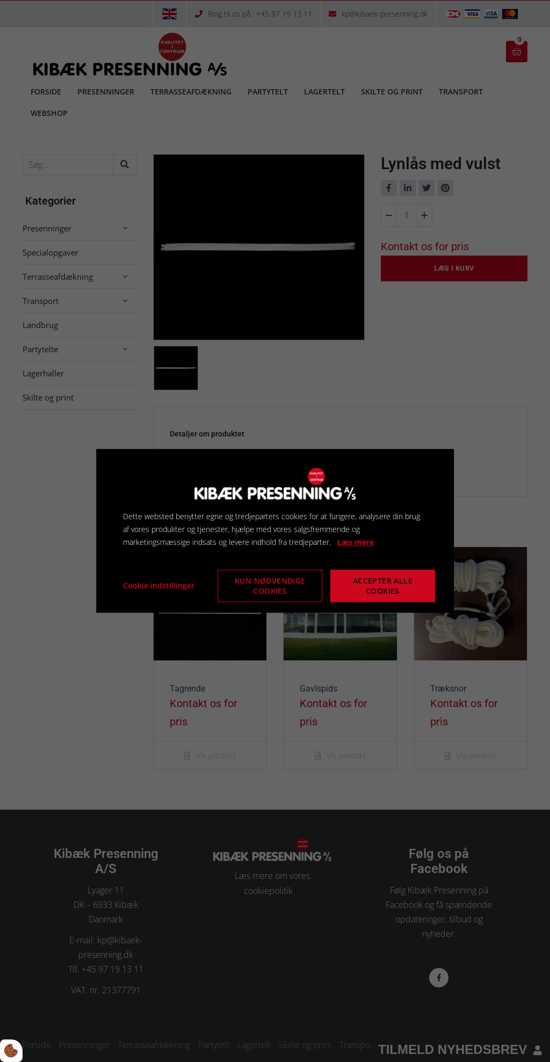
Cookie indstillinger (158, 586)
